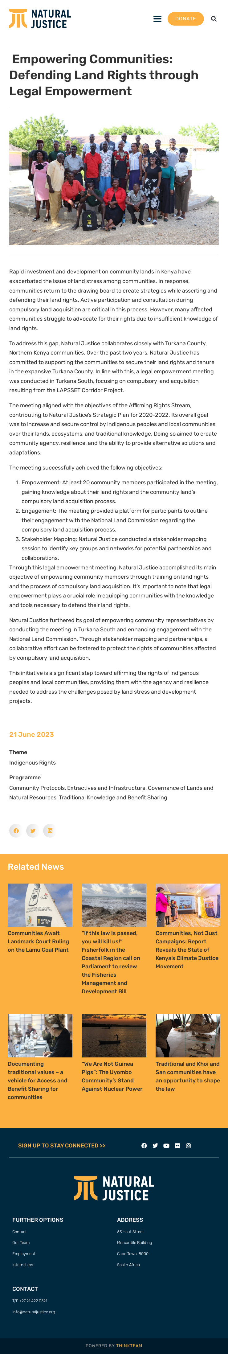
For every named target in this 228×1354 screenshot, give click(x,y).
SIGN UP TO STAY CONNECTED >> (61, 1145)
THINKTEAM (129, 1345)
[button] (214, 19)
